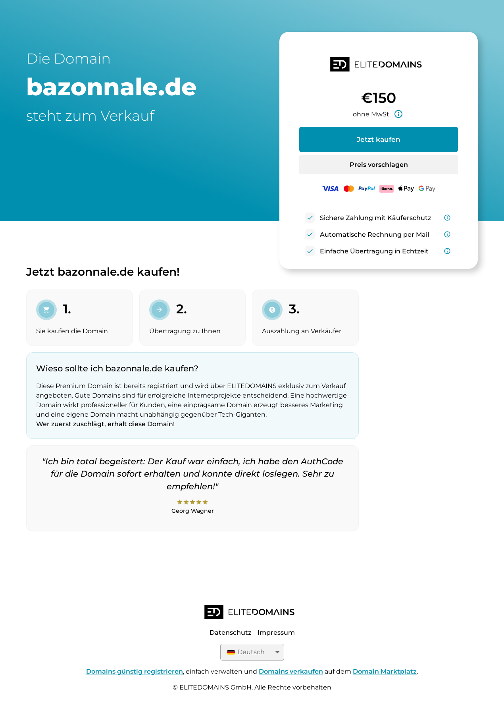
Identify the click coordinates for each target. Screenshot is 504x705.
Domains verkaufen (291, 671)
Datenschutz (230, 632)
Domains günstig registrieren (134, 671)
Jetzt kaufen (378, 139)
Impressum (276, 632)
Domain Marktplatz (385, 671)
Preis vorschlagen (379, 164)
